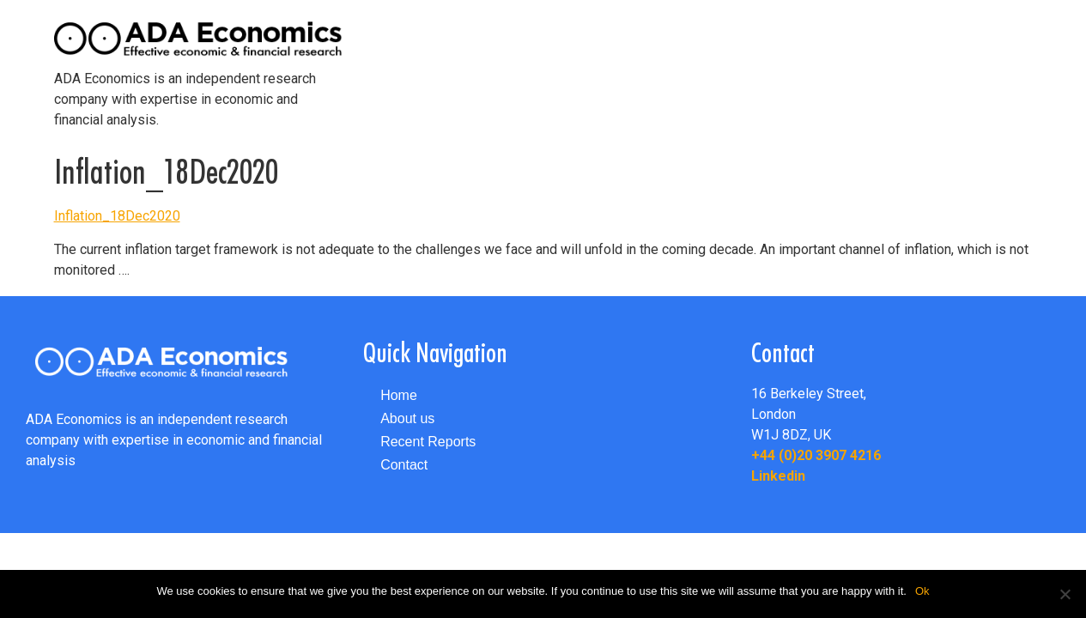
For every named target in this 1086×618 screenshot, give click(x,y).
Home (398, 395)
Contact (404, 464)
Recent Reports (428, 441)
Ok (922, 591)
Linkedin (778, 476)
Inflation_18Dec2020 (117, 216)
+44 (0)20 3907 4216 (816, 455)
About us (407, 418)
